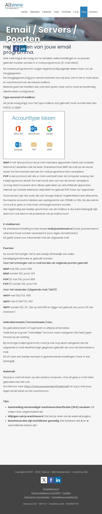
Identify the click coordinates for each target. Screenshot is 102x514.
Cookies (66, 493)
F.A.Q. (76, 11)
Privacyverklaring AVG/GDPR (45, 493)
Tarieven (46, 11)
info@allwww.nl (51, 489)
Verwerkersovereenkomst (65, 497)
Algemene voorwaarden (37, 497)
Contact (93, 11)
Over (56, 11)
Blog (84, 11)
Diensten (34, 11)
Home (24, 11)
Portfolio (66, 11)
